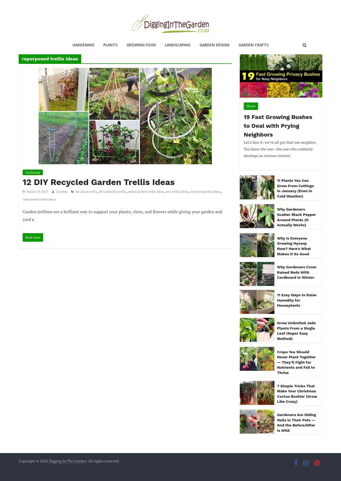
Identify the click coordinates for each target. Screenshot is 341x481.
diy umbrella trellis (112, 192)
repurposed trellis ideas (39, 199)
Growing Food (141, 44)
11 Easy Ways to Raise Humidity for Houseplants (296, 300)
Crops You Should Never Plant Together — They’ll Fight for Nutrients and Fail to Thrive (296, 362)
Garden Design (214, 44)
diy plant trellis (86, 192)
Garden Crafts (253, 44)
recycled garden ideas (205, 192)
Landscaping (177, 44)
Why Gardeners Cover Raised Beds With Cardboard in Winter (297, 272)
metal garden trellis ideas (146, 192)
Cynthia (62, 192)
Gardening (83, 44)
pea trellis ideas (177, 192)
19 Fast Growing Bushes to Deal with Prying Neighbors (278, 126)
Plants (110, 44)
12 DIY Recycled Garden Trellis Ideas (99, 182)
